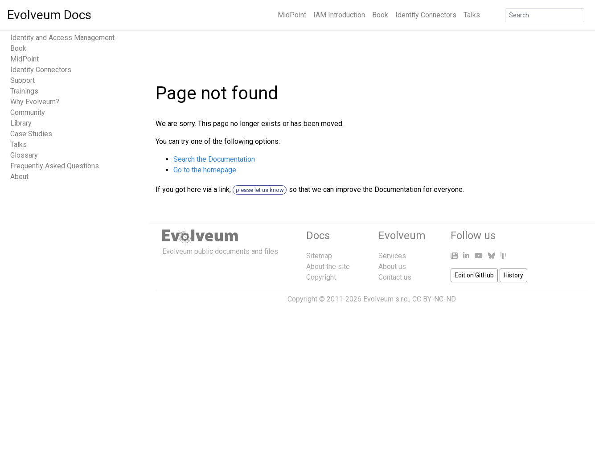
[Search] (544, 15)
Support (22, 80)
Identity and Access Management (62, 37)
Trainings (24, 91)
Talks (472, 15)
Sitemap (319, 256)
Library (21, 123)
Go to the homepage (204, 170)
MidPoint (292, 15)
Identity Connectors (425, 15)
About (19, 176)
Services (392, 256)
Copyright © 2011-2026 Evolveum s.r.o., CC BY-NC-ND (371, 299)
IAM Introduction (339, 15)
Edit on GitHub (474, 275)
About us (392, 266)
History (513, 275)
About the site (328, 266)
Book (380, 15)
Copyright (321, 277)
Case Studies (31, 134)
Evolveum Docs (49, 15)
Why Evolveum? (34, 102)
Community (27, 112)
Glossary (24, 155)
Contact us (394, 277)
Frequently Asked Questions (54, 166)
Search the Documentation (214, 159)
